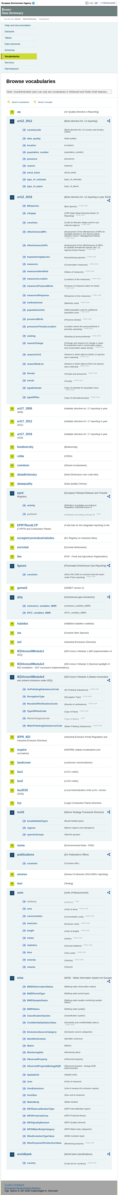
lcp (19, 802)
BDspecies (33, 205)
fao (19, 556)
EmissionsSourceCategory (42, 1032)
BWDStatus (33, 1009)
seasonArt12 (34, 354)
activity (31, 505)
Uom (29, 1081)
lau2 (20, 780)
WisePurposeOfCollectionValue (44, 1143)
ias (19, 632)
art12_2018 (24, 197)
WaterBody (33, 1102)
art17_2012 (24, 421)
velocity (31, 959)
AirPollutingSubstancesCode (43, 689)
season (31, 165)
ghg (19, 597)
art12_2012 (24, 121)
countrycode (34, 129)
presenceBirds (35, 319)
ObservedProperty (37, 1059)
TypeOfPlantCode (36, 711)
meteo (30, 938)
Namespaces (12, 68)
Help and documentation (18, 25)
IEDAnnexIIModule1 (30, 651)
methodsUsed (34, 302)
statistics (32, 945)
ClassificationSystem (38, 1015)
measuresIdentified (37, 271)
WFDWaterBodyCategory (41, 1129)
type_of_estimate (36, 179)
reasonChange (35, 343)
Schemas (10, 50)
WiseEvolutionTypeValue (40, 1136)
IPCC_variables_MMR (39, 612)
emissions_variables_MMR (42, 606)
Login (91, 3)
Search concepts (45, 102)
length (30, 930)
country (31, 1163)
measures (32, 264)
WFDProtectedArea (37, 1115)
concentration (34, 916)
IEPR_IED (23, 736)
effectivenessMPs (36, 231)
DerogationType (35, 696)
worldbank (24, 1154)
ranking (31, 336)
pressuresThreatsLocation (41, 326)
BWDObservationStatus (40, 986)
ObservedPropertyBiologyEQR (44, 1066)
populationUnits (36, 310)
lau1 (20, 771)
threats (31, 373)
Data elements (12, 44)
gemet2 (22, 587)
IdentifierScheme (36, 1038)
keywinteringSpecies (38, 257)
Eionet (18, 19)
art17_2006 (24, 408)
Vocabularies (12, 56)
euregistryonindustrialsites (35, 538)
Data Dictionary (29, 19)
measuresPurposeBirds (40, 286)
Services (9, 62)
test (19, 883)
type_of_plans (35, 186)
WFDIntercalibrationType (40, 1108)
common (23, 465)
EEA (19, 3)
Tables (8, 37)
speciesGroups (35, 834)
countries (32, 222)
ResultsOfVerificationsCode (42, 703)
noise (21, 845)
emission (32, 923)
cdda (20, 456)
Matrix (30, 1045)
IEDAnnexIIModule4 (30, 676)
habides (22, 623)
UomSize (32, 1095)
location (31, 145)
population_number (38, 152)
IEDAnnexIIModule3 (30, 664)
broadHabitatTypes (37, 821)
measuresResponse (38, 295)
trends (30, 380)
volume (31, 967)
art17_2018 (24, 434)
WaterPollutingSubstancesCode (44, 725)
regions (31, 828)
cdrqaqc (31, 213)
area (29, 908)
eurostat (23, 547)
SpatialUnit (33, 1074)
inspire (22, 749)
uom (20, 892)
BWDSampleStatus (37, 1000)
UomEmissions (35, 1088)
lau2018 (22, 790)
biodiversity (25, 446)
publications (25, 854)
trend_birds (33, 172)
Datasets (9, 31)
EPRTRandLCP (27, 525)
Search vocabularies (20, 102)
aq (19, 111)
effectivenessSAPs (37, 245)
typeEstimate (34, 388)
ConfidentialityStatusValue (41, 1022)
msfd (20, 812)
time (29, 952)
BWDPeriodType (36, 993)
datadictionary (27, 474)
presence (32, 159)
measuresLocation (37, 278)
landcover (24, 762)
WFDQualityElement (38, 1122)
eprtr (20, 492)
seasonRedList (35, 364)
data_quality (34, 138)
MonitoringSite (35, 1052)
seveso (22, 874)
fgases (21, 565)
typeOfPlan (33, 397)
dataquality (24, 483)
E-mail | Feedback (14, 1184)
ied (19, 642)
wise (20, 977)
